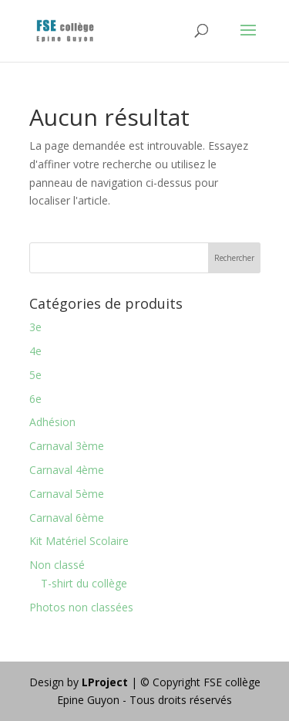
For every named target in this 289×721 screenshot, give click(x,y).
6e (35, 398)
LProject (106, 682)
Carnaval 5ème (66, 493)
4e (35, 351)
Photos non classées (81, 607)
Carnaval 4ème (66, 469)
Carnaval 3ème (66, 445)
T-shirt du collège (84, 583)
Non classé (57, 564)
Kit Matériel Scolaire (79, 540)
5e (35, 374)
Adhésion (52, 422)
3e (35, 327)
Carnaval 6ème (66, 517)
